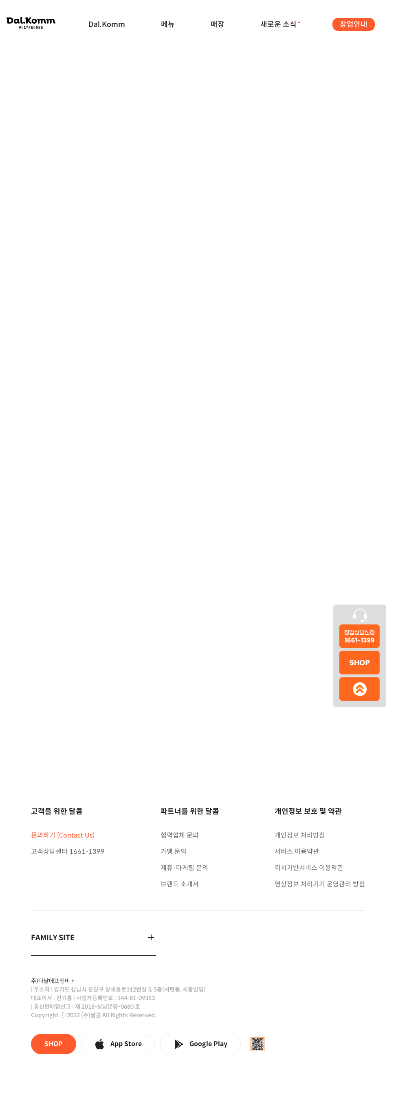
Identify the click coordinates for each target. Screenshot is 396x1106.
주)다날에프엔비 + (53, 981)
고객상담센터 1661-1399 (68, 851)
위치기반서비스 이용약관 (309, 868)
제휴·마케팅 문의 (184, 868)
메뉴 (168, 24)
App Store (118, 1044)
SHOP (53, 1044)
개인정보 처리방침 (300, 835)
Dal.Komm (106, 24)
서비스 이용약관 (297, 851)
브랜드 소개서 (180, 884)
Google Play (200, 1044)
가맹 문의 (174, 851)
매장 (217, 24)
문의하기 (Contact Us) (63, 835)
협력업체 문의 (180, 835)
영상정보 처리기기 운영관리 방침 (320, 884)
